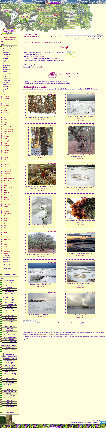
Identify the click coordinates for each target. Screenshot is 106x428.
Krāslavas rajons (7, 73)
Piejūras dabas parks (40, 65)
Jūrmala (5, 71)
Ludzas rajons (6, 82)
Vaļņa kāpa (39, 54)
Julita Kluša (53, 94)
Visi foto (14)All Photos (52, 74)
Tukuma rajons (6, 261)
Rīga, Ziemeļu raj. (50, 42)
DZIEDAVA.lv (55, 3)
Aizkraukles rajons (7, 49)
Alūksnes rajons (7, 50)
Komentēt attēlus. (41, 87)
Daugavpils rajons (7, 60)
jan (75, 77)
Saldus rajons (6, 257)
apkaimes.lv (42, 67)
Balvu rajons (6, 52)
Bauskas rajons (6, 54)
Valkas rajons (6, 263)
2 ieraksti (61, 60)
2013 (84, 156)
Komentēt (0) (41, 119)
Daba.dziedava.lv (11, 42)
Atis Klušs (92, 125)
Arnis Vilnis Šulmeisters (50, 126)
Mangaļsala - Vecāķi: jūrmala (36, 63)
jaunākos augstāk (52, 77)
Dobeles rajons (6, 62)
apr (62, 77)
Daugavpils (5, 58)
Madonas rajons (7, 84)
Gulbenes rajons (7, 63)
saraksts (10, 37)
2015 (49, 155)
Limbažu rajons (7, 80)
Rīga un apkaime (34, 42)
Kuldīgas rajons (7, 75)
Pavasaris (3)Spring (62, 74)
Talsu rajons (6, 259)
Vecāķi (59, 42)
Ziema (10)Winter (76, 74)
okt (69, 77)
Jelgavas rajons (6, 69)
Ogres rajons (6, 86)
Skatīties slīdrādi (28, 87)
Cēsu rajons (6, 56)
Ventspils (5, 266)
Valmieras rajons (7, 265)
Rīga (4, 91)
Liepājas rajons (7, 78)
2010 (51, 117)
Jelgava (5, 67)
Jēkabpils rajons (7, 65)
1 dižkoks (56, 58)
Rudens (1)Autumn (69, 74)
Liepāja (5, 76)
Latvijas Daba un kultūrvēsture (31, 35)
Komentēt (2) (80, 159)
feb (77, 77)
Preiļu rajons (6, 88)
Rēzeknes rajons (7, 90)
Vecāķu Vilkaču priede (37, 56)
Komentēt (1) (41, 157)
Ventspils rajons (7, 268)
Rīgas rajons (6, 255)
